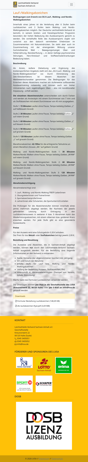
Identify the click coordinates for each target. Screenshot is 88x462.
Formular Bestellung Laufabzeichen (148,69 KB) (37, 301)
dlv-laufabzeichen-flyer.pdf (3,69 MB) (32, 306)
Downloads (20, 296)
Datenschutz (57, 458)
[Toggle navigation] (71, 4)
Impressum (44, 458)
